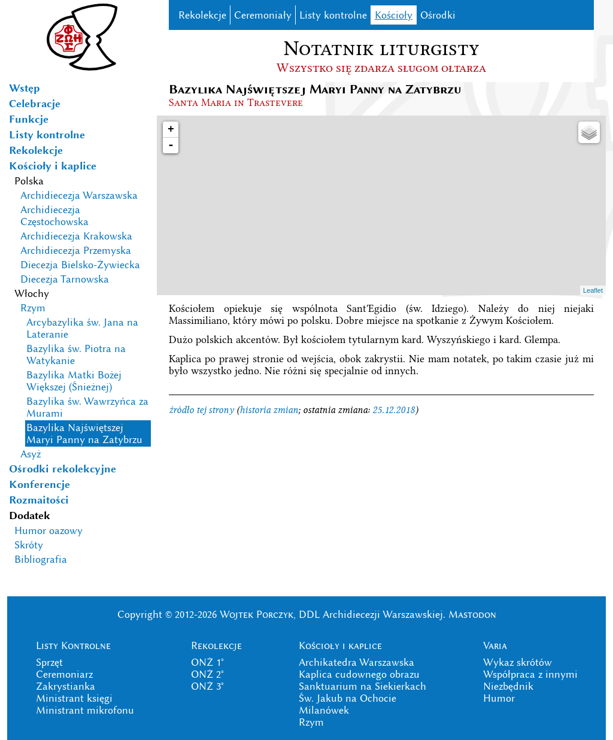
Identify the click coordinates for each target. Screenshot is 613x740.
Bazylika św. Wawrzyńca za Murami (87, 407)
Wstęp (24, 88)
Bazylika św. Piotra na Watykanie (76, 354)
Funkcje (28, 119)
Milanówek (324, 710)
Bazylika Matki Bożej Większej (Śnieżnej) (74, 381)
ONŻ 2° (207, 674)
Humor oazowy (48, 530)
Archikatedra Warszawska (356, 662)
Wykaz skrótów (517, 662)
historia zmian (268, 410)
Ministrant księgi (74, 698)
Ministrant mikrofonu (85, 710)
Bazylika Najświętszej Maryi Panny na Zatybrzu (84, 433)
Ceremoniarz (64, 674)
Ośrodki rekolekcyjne (62, 469)
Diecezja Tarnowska (64, 279)
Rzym (32, 308)
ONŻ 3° (207, 686)
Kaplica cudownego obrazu (359, 674)
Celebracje (34, 104)
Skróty (28, 545)
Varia (495, 645)
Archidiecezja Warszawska (79, 195)
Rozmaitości (39, 500)
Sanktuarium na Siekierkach (362, 686)
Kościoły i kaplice (52, 166)
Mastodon (472, 614)
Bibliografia (40, 559)
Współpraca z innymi (530, 674)
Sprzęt (49, 662)
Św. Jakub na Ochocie (347, 698)
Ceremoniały (263, 15)
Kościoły (393, 15)
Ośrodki (438, 15)
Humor (499, 698)
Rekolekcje (36, 150)
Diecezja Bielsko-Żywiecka (80, 265)
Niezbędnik (508, 686)
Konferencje (39, 484)
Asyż (30, 454)
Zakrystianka (65, 686)
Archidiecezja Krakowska (76, 236)
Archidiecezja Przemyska (75, 250)
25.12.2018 (393, 410)
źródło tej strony (201, 410)
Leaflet (593, 290)
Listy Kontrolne (73, 645)
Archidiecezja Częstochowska (54, 216)
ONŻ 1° (207, 662)
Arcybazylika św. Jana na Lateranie (82, 328)
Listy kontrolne (47, 135)
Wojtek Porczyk (256, 614)
